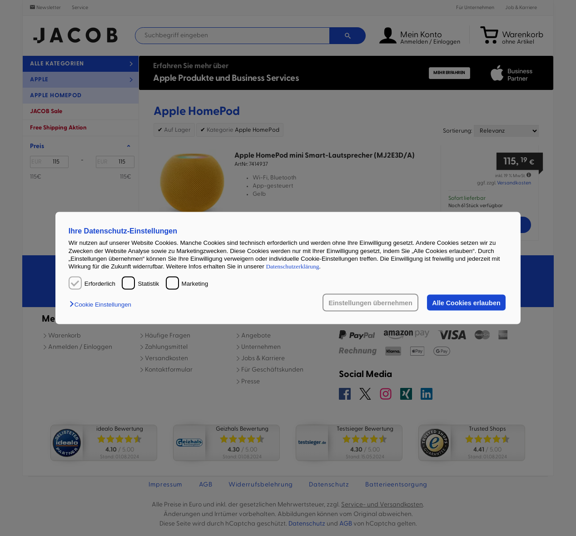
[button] (103, 304)
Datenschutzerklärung (292, 266)
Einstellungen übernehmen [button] (370, 302)
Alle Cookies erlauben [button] (466, 302)
